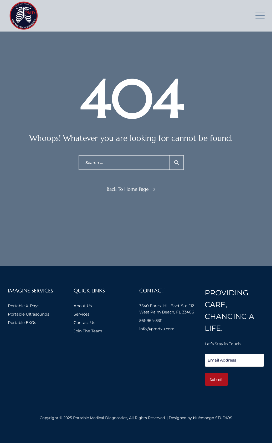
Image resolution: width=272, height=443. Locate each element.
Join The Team (88, 330)
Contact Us (84, 322)
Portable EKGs (22, 322)
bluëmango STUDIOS (212, 417)
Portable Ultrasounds (28, 314)
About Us (83, 305)
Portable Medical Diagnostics (100, 417)
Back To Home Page (128, 189)
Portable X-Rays (23, 305)
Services (81, 314)
